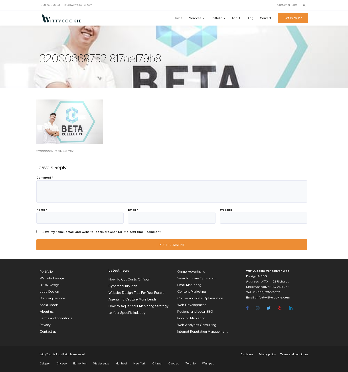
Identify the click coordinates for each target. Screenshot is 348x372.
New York (139, 363)
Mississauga (101, 363)
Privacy (45, 325)
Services (195, 18)
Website (226, 209)
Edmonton (80, 363)
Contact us (48, 331)
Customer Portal (287, 5)
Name (41, 209)
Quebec (173, 363)
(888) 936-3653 (50, 5)
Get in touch (293, 18)
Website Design (52, 278)
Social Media (49, 305)
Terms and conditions (56, 318)
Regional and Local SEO (195, 311)
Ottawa (157, 363)
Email (133, 209)
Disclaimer (247, 354)
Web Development (191, 305)
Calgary (44, 363)
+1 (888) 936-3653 (266, 292)
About (236, 18)
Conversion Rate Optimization (200, 298)
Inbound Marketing (191, 318)
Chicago (61, 363)
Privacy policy (267, 354)
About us (47, 311)
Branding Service (52, 298)
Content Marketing (191, 291)
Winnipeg (208, 363)
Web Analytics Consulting (196, 325)
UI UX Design (49, 285)
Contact (265, 18)
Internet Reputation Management (202, 331)
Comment (44, 177)
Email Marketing (189, 285)
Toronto (190, 363)
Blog (250, 18)
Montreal (121, 363)
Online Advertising (191, 271)
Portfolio (216, 18)
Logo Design (49, 291)
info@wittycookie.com (78, 5)
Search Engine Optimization (198, 278)
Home (178, 18)
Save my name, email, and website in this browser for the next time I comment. (102, 232)
